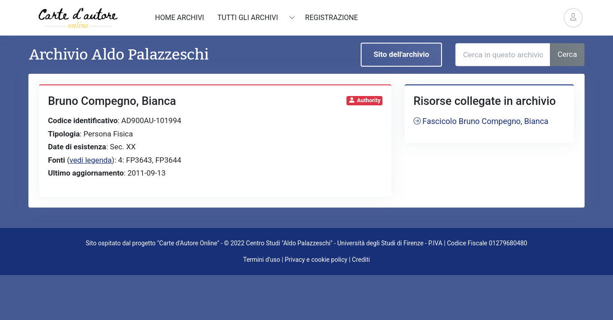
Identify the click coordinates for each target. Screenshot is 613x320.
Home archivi (179, 17)
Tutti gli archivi (248, 17)
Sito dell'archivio (401, 54)
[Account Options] (573, 17)
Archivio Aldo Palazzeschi (118, 54)
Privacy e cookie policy (316, 259)
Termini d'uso (261, 259)
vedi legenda (91, 160)
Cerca (567, 54)
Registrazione (331, 17)
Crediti (361, 259)
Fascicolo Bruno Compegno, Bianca (481, 121)
